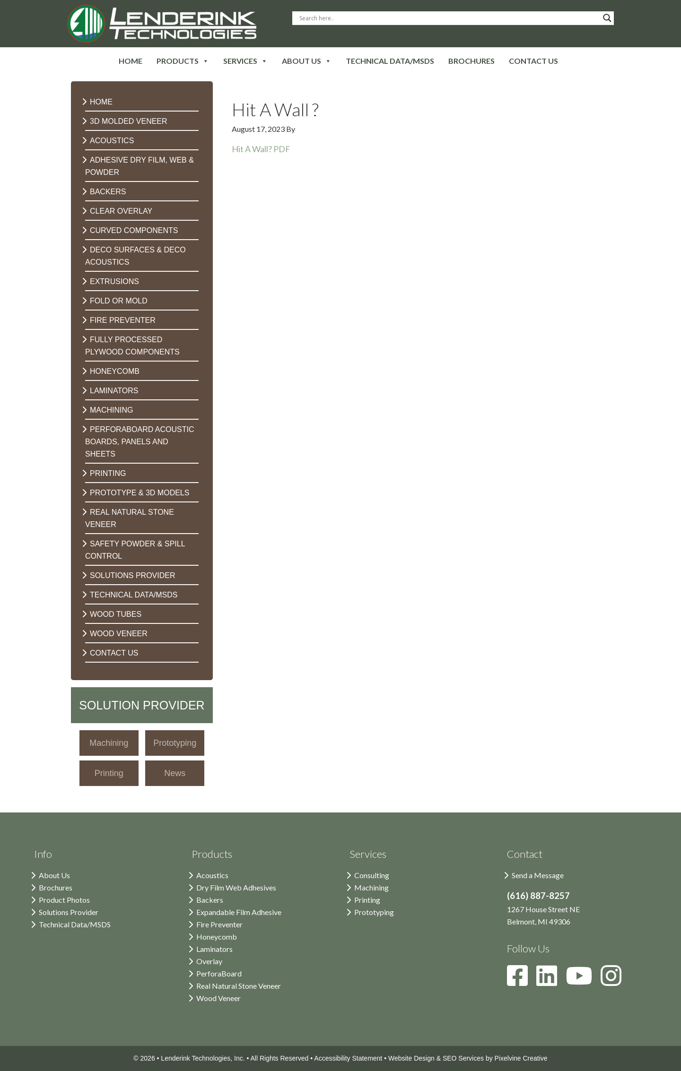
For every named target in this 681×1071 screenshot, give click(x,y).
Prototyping (374, 911)
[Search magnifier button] (607, 18)
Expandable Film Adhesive (238, 911)
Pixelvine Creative (521, 1058)
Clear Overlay (121, 211)
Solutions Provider (132, 575)
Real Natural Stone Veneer (238, 985)
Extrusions (114, 281)
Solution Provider (141, 705)
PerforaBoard (219, 973)
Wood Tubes (115, 614)
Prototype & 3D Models (139, 493)
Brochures (55, 887)
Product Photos (64, 899)
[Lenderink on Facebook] (521, 981)
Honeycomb (115, 371)
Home (101, 102)
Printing (108, 473)
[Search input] (448, 18)
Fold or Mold (119, 301)
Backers (108, 192)
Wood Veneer (119, 634)
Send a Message (538, 875)
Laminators (114, 391)
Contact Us (114, 653)
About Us (54, 875)
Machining (111, 410)
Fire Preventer (123, 320)
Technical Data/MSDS (134, 595)
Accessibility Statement (348, 1058)
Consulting (371, 875)
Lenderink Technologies (161, 23)
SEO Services (463, 1058)
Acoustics (112, 141)
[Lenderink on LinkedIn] (551, 981)
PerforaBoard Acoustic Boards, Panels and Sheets (139, 441)
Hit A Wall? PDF (261, 149)
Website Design (411, 1058)
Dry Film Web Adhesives (236, 887)
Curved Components (134, 230)
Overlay (209, 961)
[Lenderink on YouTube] (583, 981)
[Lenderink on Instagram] (615, 981)
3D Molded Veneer (128, 121)
